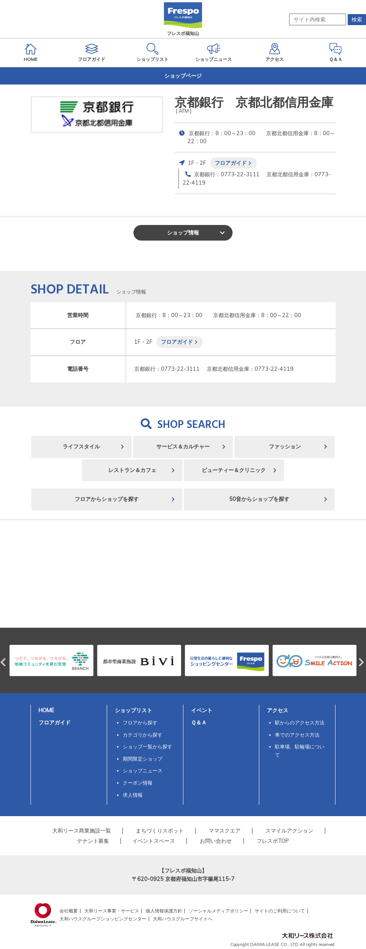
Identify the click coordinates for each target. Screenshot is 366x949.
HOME (46, 710)
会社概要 (68, 911)
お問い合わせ (216, 840)
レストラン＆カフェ (132, 470)
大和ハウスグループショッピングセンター (102, 919)
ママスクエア (225, 830)
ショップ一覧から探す (147, 746)
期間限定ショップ (142, 759)
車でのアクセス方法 (297, 735)
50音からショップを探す (259, 499)
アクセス (277, 710)
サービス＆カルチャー (183, 446)
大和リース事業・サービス (111, 911)
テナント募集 (93, 840)
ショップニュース (142, 770)
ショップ (183, 232)
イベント (201, 710)
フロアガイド (231, 162)
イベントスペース (153, 840)
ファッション (285, 446)
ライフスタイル (81, 446)
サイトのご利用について (280, 911)
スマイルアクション (289, 830)
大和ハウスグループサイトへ (182, 919)
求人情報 (133, 795)
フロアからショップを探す (107, 499)
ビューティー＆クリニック (234, 470)
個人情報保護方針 (164, 911)
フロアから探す (140, 722)
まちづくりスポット (160, 830)
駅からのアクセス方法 (299, 722)
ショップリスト (133, 710)
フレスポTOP (273, 840)
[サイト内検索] (317, 19)
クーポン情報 (137, 783)
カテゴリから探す (142, 735)
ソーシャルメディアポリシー (218, 911)
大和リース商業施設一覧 (81, 830)
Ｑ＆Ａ (199, 722)
